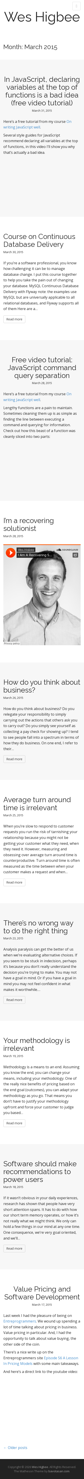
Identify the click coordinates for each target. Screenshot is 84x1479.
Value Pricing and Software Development (42, 1293)
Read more (14, 319)
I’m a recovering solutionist (28, 524)
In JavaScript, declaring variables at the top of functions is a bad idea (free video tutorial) (42, 91)
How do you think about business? (41, 686)
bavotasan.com (58, 1471)
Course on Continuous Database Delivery (39, 240)
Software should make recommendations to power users (40, 1172)
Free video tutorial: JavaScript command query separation (42, 368)
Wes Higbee (42, 17)
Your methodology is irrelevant (36, 1044)
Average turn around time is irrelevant (37, 803)
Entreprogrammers (19, 1321)
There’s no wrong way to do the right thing (38, 927)
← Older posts (15, 1447)
